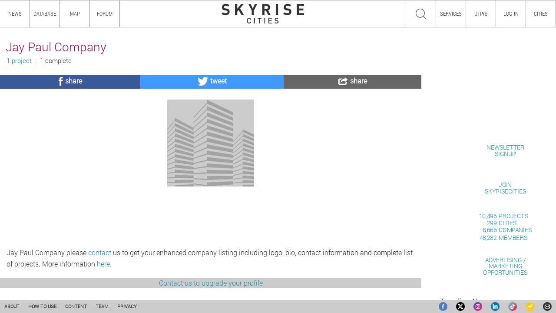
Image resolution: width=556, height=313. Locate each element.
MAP (75, 13)
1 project (19, 61)
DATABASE (44, 13)
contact (99, 252)
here (103, 263)
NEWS (15, 13)
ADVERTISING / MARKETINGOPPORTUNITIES (505, 266)
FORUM (105, 13)
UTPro (480, 13)
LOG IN (511, 13)
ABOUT (12, 306)
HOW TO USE (42, 306)
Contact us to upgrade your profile (211, 282)
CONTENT (76, 306)
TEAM (102, 306)
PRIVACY (127, 306)
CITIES (541, 13)
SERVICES (451, 13)
